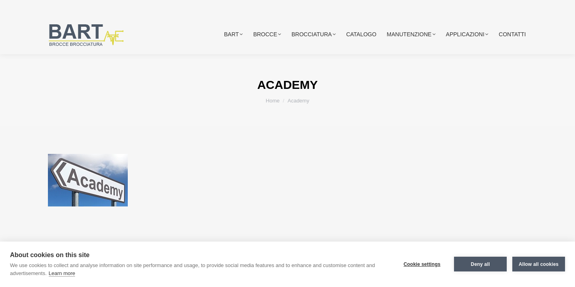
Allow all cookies (539, 264)
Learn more (62, 273)
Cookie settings (422, 264)
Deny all (480, 264)
